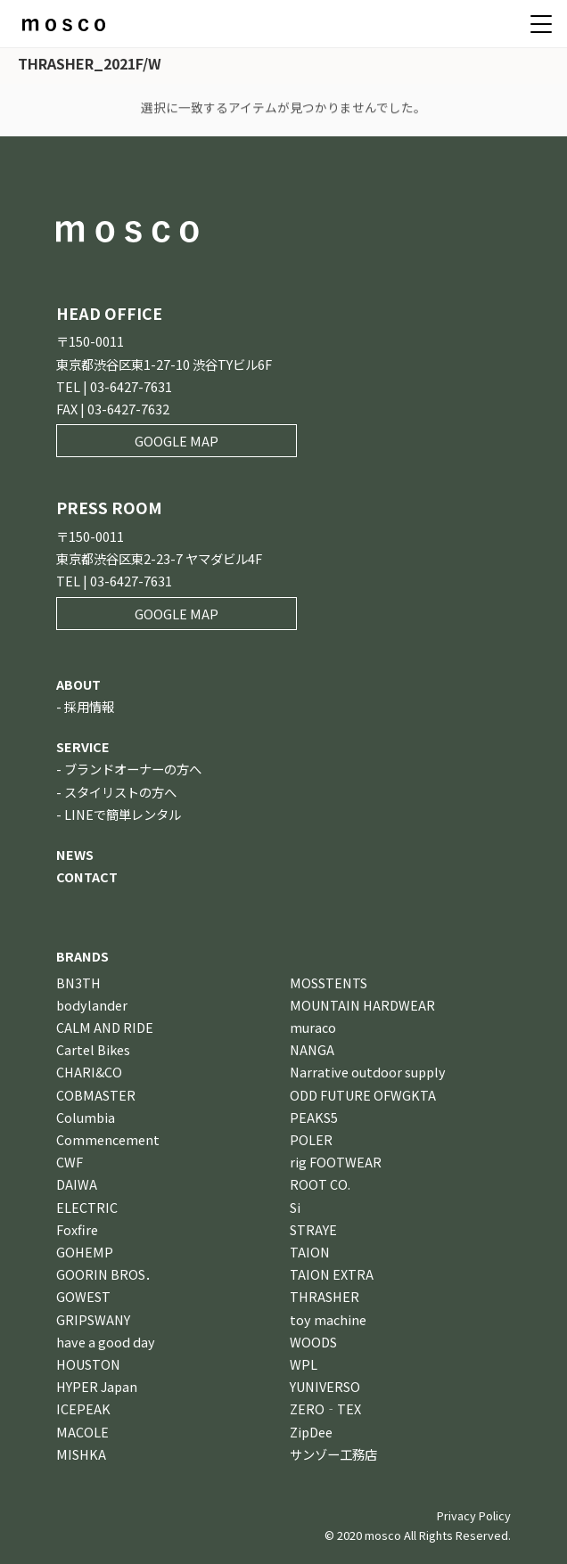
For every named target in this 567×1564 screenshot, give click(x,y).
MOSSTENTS (328, 982)
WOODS (313, 1341)
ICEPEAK (83, 1408)
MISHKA (81, 1454)
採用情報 (89, 706)
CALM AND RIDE (104, 1027)
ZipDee (311, 1431)
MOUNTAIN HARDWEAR (362, 1004)
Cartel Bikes (93, 1049)
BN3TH (78, 982)
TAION (310, 1251)
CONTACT (87, 876)
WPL (303, 1364)
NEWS (75, 854)
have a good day (105, 1341)
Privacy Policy (474, 1515)
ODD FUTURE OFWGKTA (363, 1094)
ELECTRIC (87, 1207)
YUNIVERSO (325, 1386)
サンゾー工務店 (333, 1454)
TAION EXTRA (332, 1274)
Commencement (108, 1139)
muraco (313, 1027)
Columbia (85, 1117)
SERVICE (83, 746)
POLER (311, 1139)
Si (295, 1207)
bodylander (91, 1004)
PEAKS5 (314, 1117)
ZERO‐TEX (325, 1408)
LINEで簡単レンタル (122, 814)
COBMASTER (96, 1094)
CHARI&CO (89, 1071)
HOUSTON (88, 1364)
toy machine (328, 1319)
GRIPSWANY (93, 1319)
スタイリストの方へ (120, 791)
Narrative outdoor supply (368, 1071)
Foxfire (77, 1229)
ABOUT (78, 684)
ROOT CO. (320, 1184)
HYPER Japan (96, 1386)
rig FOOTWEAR (336, 1161)
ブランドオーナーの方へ (132, 768)
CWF (69, 1161)
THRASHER (324, 1296)
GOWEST (83, 1296)
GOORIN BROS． (107, 1274)
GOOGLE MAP (176, 440)
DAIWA (76, 1184)
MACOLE (82, 1431)
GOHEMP (84, 1251)
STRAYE (313, 1229)
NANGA (312, 1049)
